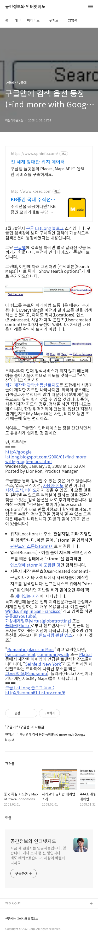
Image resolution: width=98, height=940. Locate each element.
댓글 (8, 817)
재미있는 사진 (27, 596)
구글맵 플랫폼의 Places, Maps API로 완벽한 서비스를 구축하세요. (48, 171)
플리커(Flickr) (18, 625)
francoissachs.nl (20, 654)
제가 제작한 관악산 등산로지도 (32, 385)
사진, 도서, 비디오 (21, 490)
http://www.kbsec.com (31, 191)
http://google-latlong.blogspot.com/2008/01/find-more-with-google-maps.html (46, 456)
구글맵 (20, 247)
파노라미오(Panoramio (26, 673)
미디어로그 (35, 20)
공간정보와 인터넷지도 (25, 6)
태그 (18, 20)
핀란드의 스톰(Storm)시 (32, 546)
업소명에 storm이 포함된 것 (35, 565)
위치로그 (55, 20)
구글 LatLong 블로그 (45, 228)
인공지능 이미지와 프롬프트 (21, 918)
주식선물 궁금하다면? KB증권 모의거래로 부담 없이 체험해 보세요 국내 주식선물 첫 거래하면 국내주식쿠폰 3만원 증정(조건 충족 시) (33, 209)
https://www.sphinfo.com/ (34, 153)
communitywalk (53, 654)
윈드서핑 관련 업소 (55, 635)
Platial (85, 654)
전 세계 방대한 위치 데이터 (38, 161)
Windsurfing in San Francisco (33, 611)
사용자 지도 (53, 485)
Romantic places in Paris (30, 649)
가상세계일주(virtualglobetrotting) (38, 620)
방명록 (72, 20)
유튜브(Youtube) (20, 616)
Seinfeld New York (43, 664)
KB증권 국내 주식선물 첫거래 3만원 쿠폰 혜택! (33, 199)
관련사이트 (13, 903)
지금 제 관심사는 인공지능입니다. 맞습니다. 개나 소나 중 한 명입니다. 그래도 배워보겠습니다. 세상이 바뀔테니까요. (38, 855)
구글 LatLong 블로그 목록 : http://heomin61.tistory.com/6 (35, 690)
